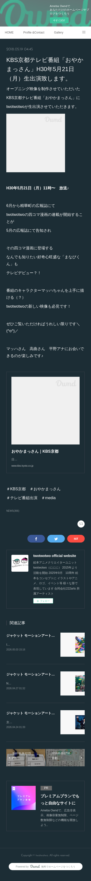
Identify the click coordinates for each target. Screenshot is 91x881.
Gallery (58, 32)
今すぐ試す (59, 20)
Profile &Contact (33, 32)
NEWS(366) (12, 515)
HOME (9, 32)
